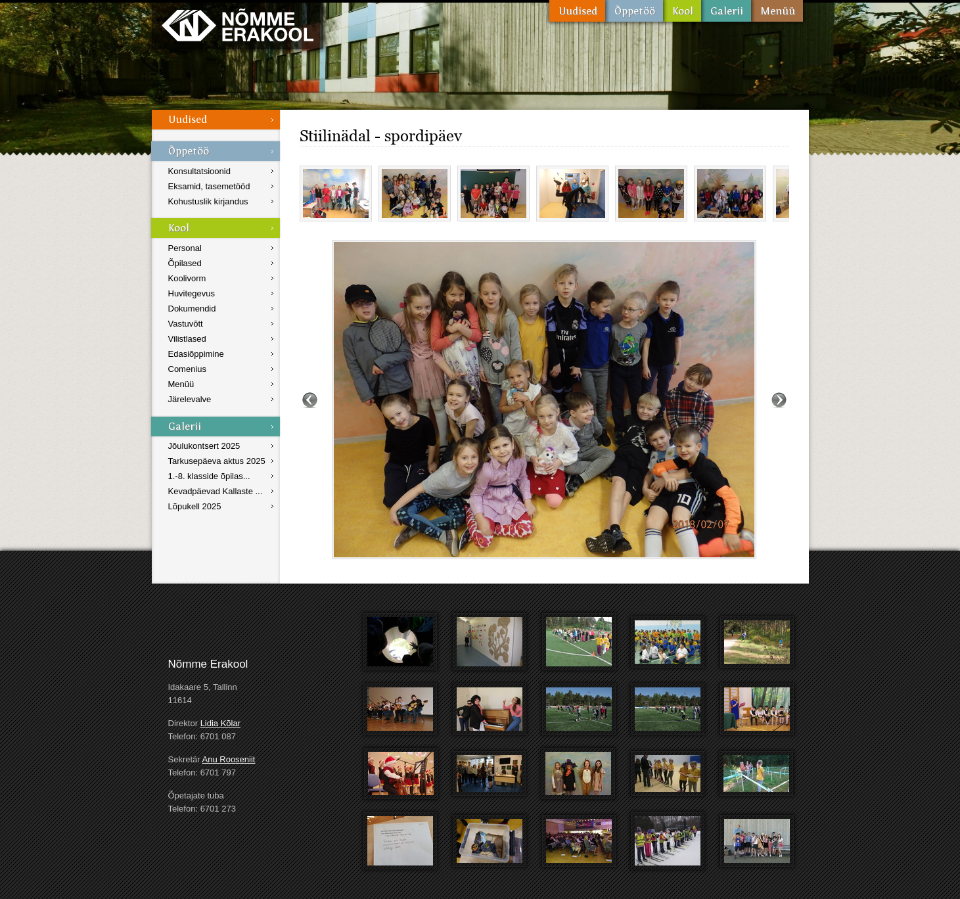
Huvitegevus (192, 293)
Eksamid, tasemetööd (209, 186)
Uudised (577, 11)
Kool (682, 11)
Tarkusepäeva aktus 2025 (216, 461)
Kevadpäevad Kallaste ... (215, 491)
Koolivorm (187, 278)
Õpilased (185, 263)
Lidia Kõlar (220, 723)
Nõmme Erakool (237, 24)
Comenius (187, 369)
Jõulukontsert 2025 (204, 446)
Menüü (777, 11)
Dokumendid (192, 308)
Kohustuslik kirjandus (208, 201)
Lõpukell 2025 (194, 506)
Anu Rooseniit (229, 759)
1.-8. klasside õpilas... (209, 476)
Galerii (726, 11)
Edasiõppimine (196, 354)
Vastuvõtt (185, 324)
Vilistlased (187, 339)
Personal (185, 248)
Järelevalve (190, 399)
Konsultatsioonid (199, 171)
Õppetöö (634, 11)
